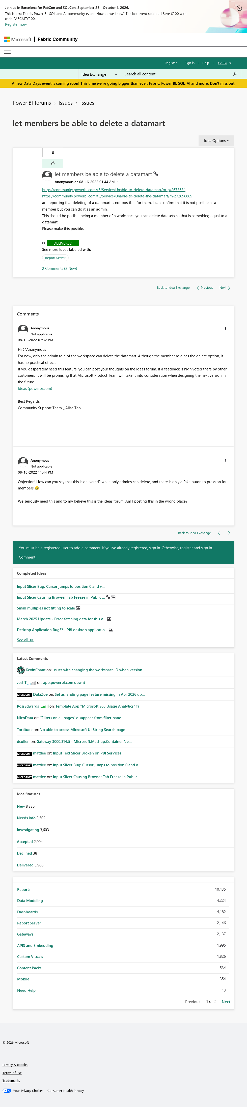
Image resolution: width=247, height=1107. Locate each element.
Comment (27, 557)
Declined (25, 853)
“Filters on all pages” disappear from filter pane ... (82, 717)
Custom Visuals (30, 956)
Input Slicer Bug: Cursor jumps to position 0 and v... (61, 586)
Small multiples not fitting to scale (46, 607)
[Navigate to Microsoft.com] (17, 39)
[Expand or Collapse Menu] (7, 52)
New (21, 806)
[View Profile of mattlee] (39, 752)
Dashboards (27, 911)
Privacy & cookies (15, 1064)
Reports (23, 889)
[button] (52, 163)
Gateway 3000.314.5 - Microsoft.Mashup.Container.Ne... (84, 741)
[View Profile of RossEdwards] (28, 706)
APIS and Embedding (35, 945)
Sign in (190, 63)
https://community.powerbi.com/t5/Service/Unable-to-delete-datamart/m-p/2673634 (113, 189)
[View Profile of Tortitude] (25, 729)
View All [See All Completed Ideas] (25, 640)
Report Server (55, 257)
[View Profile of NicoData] (25, 717)
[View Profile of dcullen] (23, 741)
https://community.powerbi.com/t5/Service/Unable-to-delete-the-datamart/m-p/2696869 (117, 195)
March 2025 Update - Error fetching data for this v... (62, 618)
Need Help (26, 990)
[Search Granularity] (99, 74)
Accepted (25, 841)
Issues (66, 102)
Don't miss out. (222, 83)
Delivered (62, 243)
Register (171, 63)
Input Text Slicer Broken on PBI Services (87, 752)
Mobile (23, 978)
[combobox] (181, 74)
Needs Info (27, 817)
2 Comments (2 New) (59, 268)
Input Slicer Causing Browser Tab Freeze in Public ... (61, 597)
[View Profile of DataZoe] (40, 694)
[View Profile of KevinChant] (35, 669)
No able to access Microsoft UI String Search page (82, 729)
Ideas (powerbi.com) (35, 388)
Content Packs (29, 967)
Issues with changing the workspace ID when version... (98, 669)
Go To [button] (222, 63)
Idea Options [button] (215, 140)
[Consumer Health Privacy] (65, 1090)
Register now (16, 24)
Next (226, 1001)
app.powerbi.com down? (64, 682)
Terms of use (12, 1072)
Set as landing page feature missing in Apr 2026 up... (100, 694)
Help (205, 63)
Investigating (28, 829)
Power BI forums (32, 102)
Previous (192, 1001)
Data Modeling (30, 900)
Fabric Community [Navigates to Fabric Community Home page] (58, 39)
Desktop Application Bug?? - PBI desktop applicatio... (63, 629)
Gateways (25, 934)
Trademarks (11, 1080)
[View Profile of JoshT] (21, 682)
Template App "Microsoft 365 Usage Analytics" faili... (101, 706)
